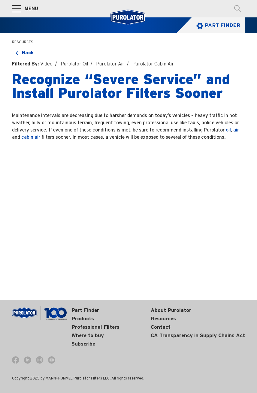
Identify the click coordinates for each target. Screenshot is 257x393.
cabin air (30, 137)
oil (228, 130)
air (236, 130)
